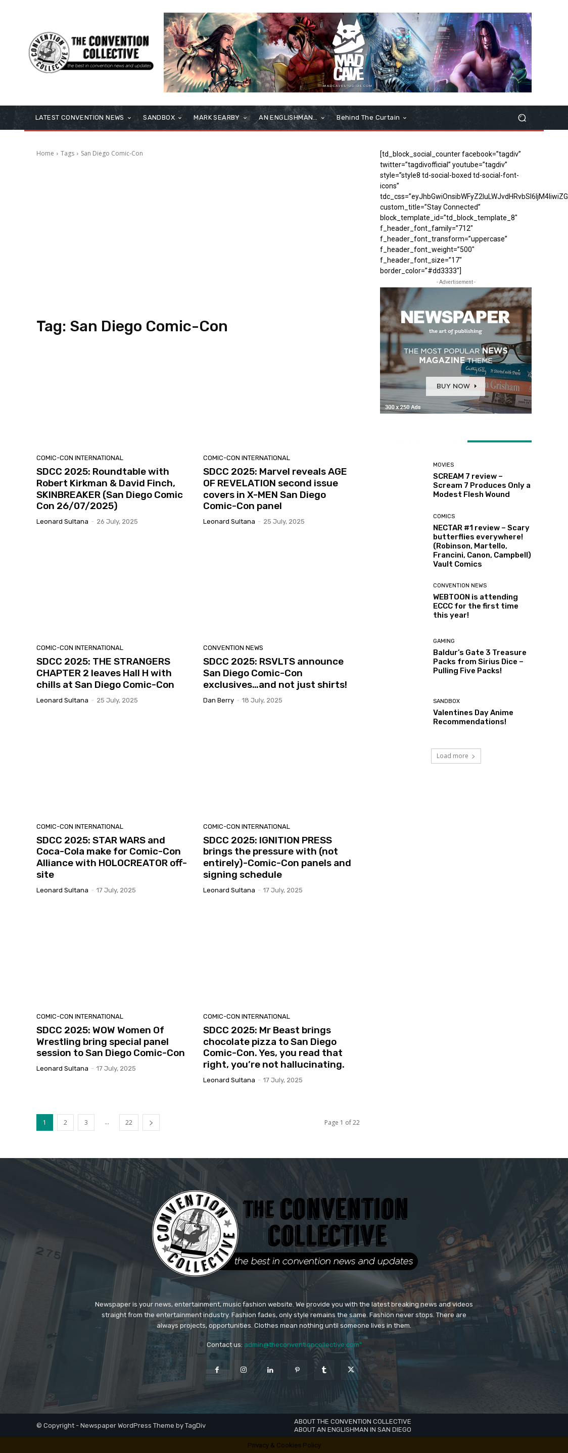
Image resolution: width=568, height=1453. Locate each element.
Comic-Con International (79, 458)
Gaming (444, 641)
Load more (456, 755)
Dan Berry (218, 700)
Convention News (233, 647)
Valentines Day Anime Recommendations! (473, 717)
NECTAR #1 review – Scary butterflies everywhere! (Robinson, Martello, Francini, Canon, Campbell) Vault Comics (482, 546)
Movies (443, 465)
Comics (444, 516)
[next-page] (151, 1122)
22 (128, 1122)
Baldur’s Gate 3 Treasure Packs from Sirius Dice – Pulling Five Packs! (480, 661)
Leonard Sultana (62, 521)
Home (45, 153)
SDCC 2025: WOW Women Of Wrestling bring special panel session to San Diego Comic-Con (110, 1041)
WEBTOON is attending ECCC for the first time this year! (475, 606)
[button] (522, 118)
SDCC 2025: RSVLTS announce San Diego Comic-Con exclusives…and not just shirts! (275, 673)
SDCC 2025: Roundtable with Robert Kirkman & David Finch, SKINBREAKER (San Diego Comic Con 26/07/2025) (109, 489)
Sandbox (446, 701)
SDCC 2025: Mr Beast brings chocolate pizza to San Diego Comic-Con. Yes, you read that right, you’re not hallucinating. (274, 1047)
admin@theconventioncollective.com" (303, 1344)
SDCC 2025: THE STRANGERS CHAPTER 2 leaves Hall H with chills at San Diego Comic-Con (105, 673)
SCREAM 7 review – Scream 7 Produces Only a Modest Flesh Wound (482, 485)
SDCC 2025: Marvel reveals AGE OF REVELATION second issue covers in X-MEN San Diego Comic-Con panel (275, 489)
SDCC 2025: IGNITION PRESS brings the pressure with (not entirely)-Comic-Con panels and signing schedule (277, 857)
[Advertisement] (198, 236)
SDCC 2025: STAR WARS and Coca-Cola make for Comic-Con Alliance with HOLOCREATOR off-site (111, 857)
